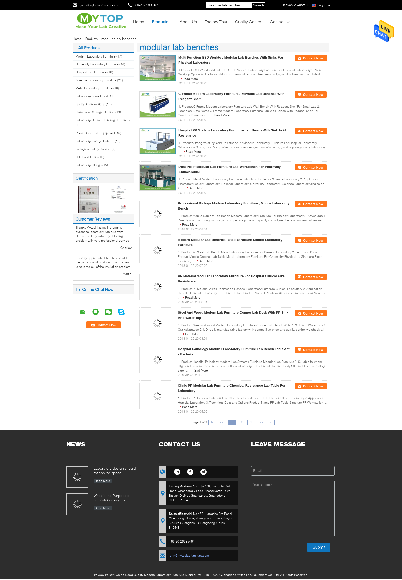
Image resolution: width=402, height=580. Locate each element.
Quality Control (248, 21)
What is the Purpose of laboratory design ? (112, 497)
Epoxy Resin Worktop (90, 104)
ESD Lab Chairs (87, 157)
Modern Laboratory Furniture (96, 56)
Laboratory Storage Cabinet (95, 141)
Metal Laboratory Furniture (94, 88)
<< (222, 422)
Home (138, 21)
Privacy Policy (104, 575)
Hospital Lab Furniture (91, 72)
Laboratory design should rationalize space (115, 470)
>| (270, 422)
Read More (190, 79)
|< (212, 422)
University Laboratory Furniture (97, 64)
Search (258, 5)
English (323, 5)
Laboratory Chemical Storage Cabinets (103, 120)
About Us (188, 21)
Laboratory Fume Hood (92, 96)
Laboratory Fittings (89, 165)
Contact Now (313, 58)
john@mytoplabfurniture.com (100, 5)
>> (261, 422)
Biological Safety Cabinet (93, 149)
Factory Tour (216, 21)
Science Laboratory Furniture (96, 80)
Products (160, 21)
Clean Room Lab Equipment (95, 133)
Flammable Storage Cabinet (95, 112)
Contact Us (280, 21)
